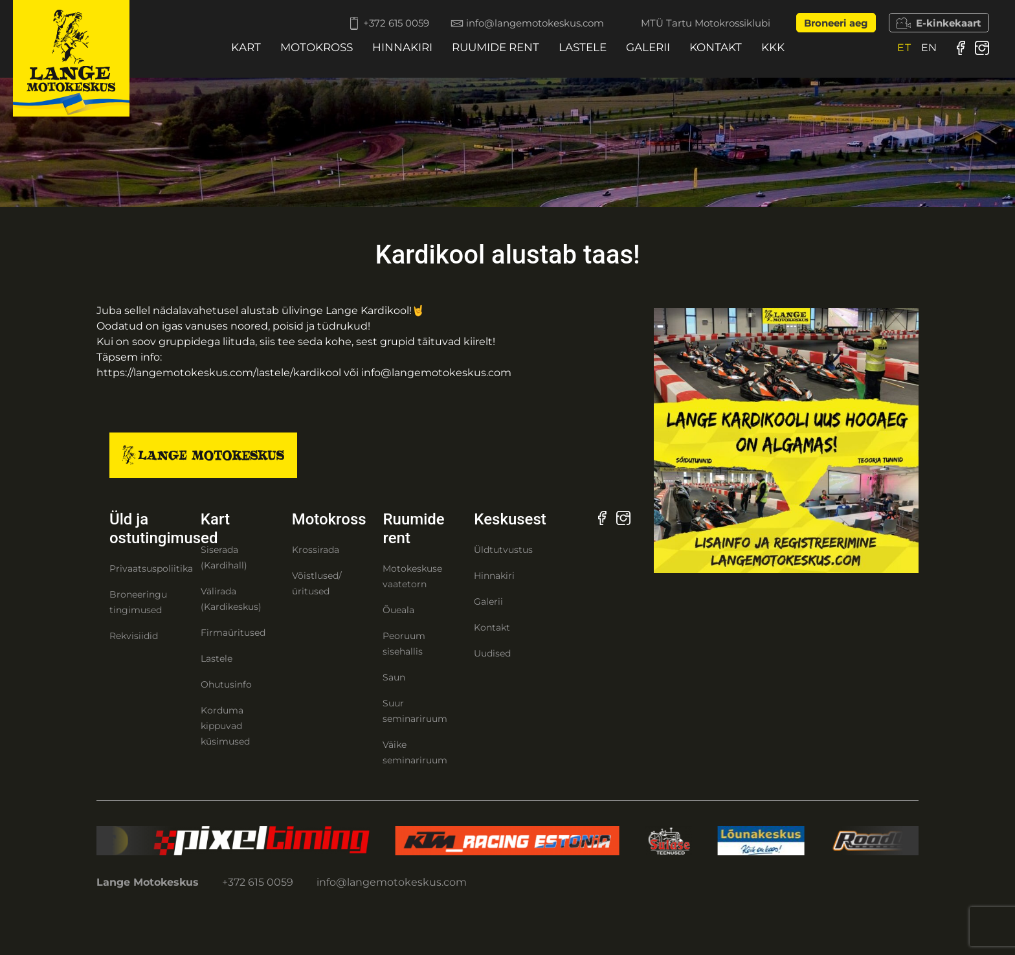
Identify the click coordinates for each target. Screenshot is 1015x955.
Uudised (492, 653)
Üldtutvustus (503, 550)
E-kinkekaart (939, 23)
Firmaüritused (233, 632)
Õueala (398, 610)
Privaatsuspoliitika (151, 568)
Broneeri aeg (836, 23)
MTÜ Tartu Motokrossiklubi (705, 22)
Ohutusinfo (226, 684)
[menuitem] (904, 47)
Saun (394, 677)
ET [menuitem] (904, 47)
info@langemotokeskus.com (519, 22)
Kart (246, 47)
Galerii (648, 47)
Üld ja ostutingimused (163, 528)
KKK (773, 47)
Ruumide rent (495, 47)
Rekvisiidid (133, 636)
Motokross (316, 47)
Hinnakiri (402, 47)
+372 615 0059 (373, 22)
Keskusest (510, 519)
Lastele (583, 47)
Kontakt (715, 47)
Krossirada (315, 550)
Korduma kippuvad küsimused (225, 725)
